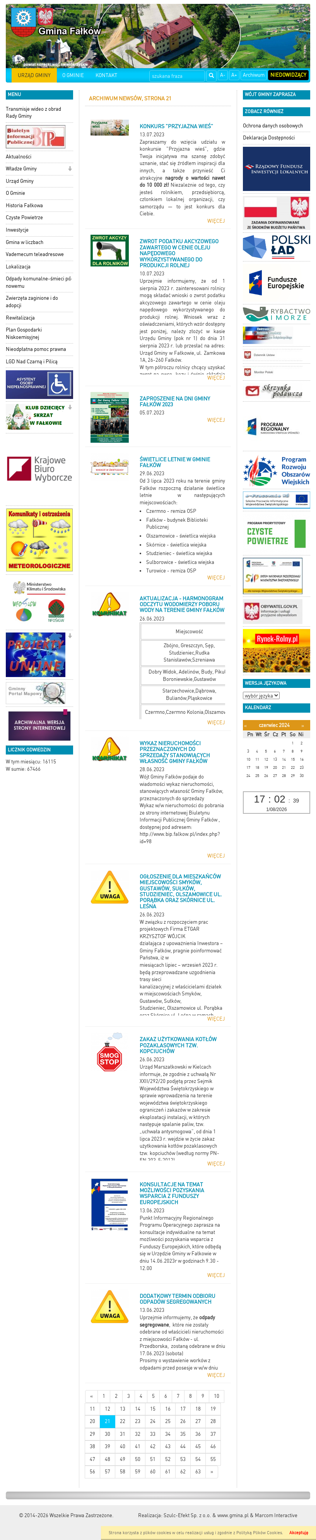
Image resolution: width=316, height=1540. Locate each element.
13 (122, 1409)
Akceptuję (298, 1532)
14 (137, 1409)
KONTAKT (106, 75)
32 (137, 1434)
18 (198, 1409)
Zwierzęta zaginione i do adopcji (32, 301)
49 (122, 1459)
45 (198, 1446)
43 (168, 1446)
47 (92, 1459)
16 (168, 1409)
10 (216, 1396)
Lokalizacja (18, 267)
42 (152, 1446)
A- (222, 75)
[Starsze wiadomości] (211, 1472)
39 (107, 1446)
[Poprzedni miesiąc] (245, 726)
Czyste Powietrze (24, 217)
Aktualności (18, 157)
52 (168, 1459)
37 (213, 1434)
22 (122, 1421)
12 (107, 1409)
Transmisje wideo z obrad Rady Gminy (33, 112)
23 (137, 1421)
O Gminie (15, 193)
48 (107, 1459)
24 (152, 1421)
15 (152, 1409)
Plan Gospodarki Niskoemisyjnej (24, 333)
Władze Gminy (21, 169)
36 (198, 1434)
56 (92, 1472)
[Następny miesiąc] (302, 726)
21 (107, 1421)
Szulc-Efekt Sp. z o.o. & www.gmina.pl (206, 1515)
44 (183, 1446)
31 (122, 1434)
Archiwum (254, 75)
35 (183, 1434)
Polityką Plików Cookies (259, 1532)
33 (152, 1434)
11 (92, 1409)
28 (213, 1421)
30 (107, 1434)
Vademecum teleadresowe (35, 254)
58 (122, 1472)
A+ (234, 75)
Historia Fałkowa (24, 205)
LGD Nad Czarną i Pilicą (32, 361)
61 (168, 1472)
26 (183, 1421)
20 (92, 1421)
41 (137, 1446)
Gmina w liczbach (24, 242)
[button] (70, 169)
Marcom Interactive (276, 1515)
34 (168, 1434)
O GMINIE (73, 75)
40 (122, 1446)
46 (213, 1446)
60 (152, 1472)
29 (92, 1434)
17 (183, 1409)
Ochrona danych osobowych (273, 126)
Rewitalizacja (20, 318)
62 (183, 1472)
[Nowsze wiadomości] (91, 1396)
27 (198, 1421)
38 (92, 1446)
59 (137, 1472)
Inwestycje (17, 230)
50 (137, 1459)
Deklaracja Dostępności (269, 138)
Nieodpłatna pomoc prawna (36, 349)
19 (213, 1409)
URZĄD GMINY (34, 75)
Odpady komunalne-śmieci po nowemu (38, 282)
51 (152, 1459)
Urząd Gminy (20, 181)
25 (168, 1421)
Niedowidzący (288, 75)
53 (183, 1459)
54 (198, 1459)
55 (213, 1459)
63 (198, 1472)
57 (107, 1472)
